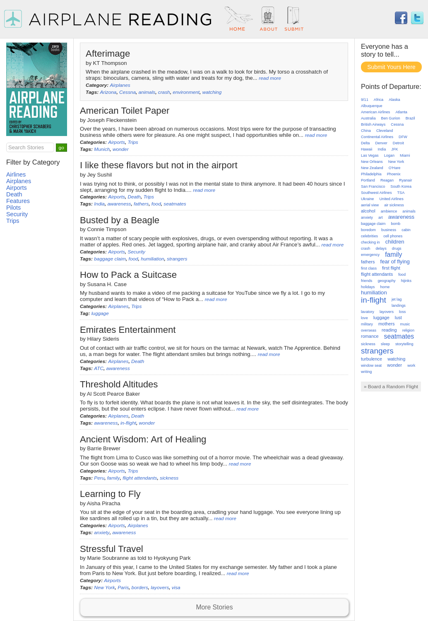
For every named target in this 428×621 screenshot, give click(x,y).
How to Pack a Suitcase (128, 275)
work (411, 365)
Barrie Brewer (103, 448)
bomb (395, 224)
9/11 (364, 100)
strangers (177, 259)
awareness (119, 204)
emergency (370, 255)
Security (136, 252)
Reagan (387, 180)
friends (366, 281)
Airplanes (120, 85)
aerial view (370, 205)
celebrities (369, 236)
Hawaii (366, 149)
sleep (385, 344)
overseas (368, 330)
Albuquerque (371, 106)
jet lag (397, 299)
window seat (371, 365)
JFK (394, 149)
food (156, 204)
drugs (397, 248)
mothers (386, 323)
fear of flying (395, 261)
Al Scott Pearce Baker (113, 394)
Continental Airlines (377, 137)
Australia (368, 118)
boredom (368, 230)
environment (186, 92)
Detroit (398, 143)
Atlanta (401, 112)
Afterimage (108, 53)
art (380, 217)
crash (164, 92)
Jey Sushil (99, 175)
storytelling (404, 344)
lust (398, 317)
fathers (141, 204)
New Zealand (372, 168)
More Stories (214, 607)
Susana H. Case (107, 284)
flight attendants (140, 478)
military (367, 324)
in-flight (128, 423)
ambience (389, 211)
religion (408, 330)
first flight (391, 267)
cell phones (392, 236)
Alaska (394, 100)
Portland (368, 180)
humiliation (152, 259)
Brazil (410, 118)
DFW (403, 137)
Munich (102, 149)
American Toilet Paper (124, 110)
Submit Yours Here (391, 67)
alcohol (368, 210)
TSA (401, 193)
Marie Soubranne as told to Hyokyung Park (139, 558)
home (385, 287)
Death (133, 197)
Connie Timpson (107, 229)
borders (140, 587)
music (405, 324)
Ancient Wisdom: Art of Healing (143, 439)
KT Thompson (110, 63)
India (99, 204)
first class (369, 268)
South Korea (400, 186)
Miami (405, 155)
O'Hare (395, 168)
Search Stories (26, 147)
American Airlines (375, 112)
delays (380, 248)
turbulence (371, 358)
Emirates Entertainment (128, 330)
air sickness (394, 205)
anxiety (101, 532)
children (394, 242)
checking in (370, 242)
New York (104, 587)
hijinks (406, 281)
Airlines (16, 174)
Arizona (108, 92)
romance (370, 336)
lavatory (367, 312)
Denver (381, 143)
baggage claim (110, 259)
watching (212, 92)
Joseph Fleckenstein (112, 120)
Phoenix (394, 174)
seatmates (175, 204)
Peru (99, 478)
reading (389, 329)
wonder (121, 149)
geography (386, 281)
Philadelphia (371, 174)
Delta (365, 143)
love (364, 318)
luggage (100, 313)
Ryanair (405, 180)
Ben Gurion (390, 118)
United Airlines (392, 199)
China (366, 131)
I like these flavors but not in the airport (159, 165)
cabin (406, 230)
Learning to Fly (110, 494)
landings (399, 305)
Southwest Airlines (376, 193)
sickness (169, 478)
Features (18, 201)
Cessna (127, 92)
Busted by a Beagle (119, 220)
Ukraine (367, 199)
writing (366, 372)
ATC (98, 368)
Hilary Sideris (103, 339)
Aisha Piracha (103, 503)
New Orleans (372, 162)
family (113, 478)
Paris (123, 587)
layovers (160, 587)
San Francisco (373, 186)
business (388, 230)
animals (147, 92)
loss (402, 312)
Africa (378, 100)
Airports (116, 142)
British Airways (373, 124)
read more (270, 78)
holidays (368, 287)
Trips (132, 142)
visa (176, 587)
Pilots (13, 207)
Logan (389, 155)
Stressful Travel (111, 549)
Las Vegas (370, 155)
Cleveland (384, 131)
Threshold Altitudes (119, 384)
